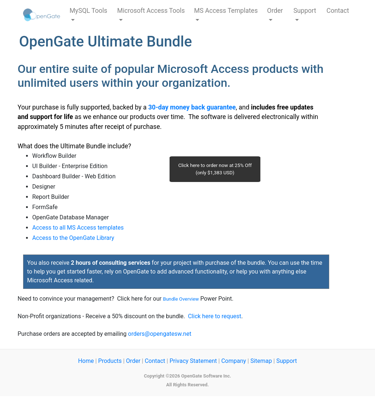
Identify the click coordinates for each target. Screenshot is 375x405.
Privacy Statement (193, 360)
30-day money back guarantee (192, 107)
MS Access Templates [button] (226, 10)
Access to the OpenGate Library (73, 237)
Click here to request (214, 316)
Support (286, 360)
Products (110, 360)
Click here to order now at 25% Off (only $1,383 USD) (215, 169)
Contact (338, 10)
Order (133, 360)
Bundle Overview (181, 299)
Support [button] (304, 10)
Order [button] (275, 10)
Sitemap (261, 360)
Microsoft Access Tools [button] (151, 10)
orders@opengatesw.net (160, 333)
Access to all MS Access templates (78, 227)
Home (86, 360)
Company (233, 360)
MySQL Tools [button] (88, 10)
